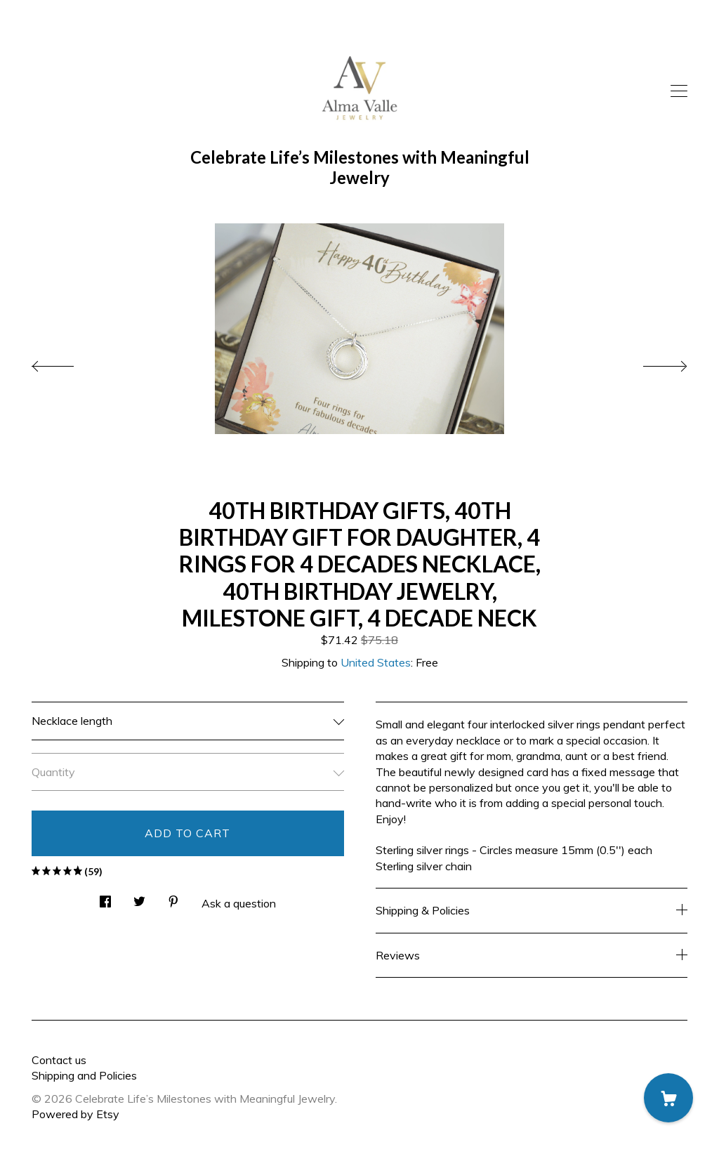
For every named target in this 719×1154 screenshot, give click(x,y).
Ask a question (239, 903)
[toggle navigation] (679, 91)
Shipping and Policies (84, 1075)
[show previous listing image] (67, 362)
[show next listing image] (652, 362)
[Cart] (668, 1097)
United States (376, 662)
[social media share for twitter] (139, 897)
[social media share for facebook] (105, 897)
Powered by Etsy (75, 1114)
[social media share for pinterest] (173, 897)
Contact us (59, 1060)
